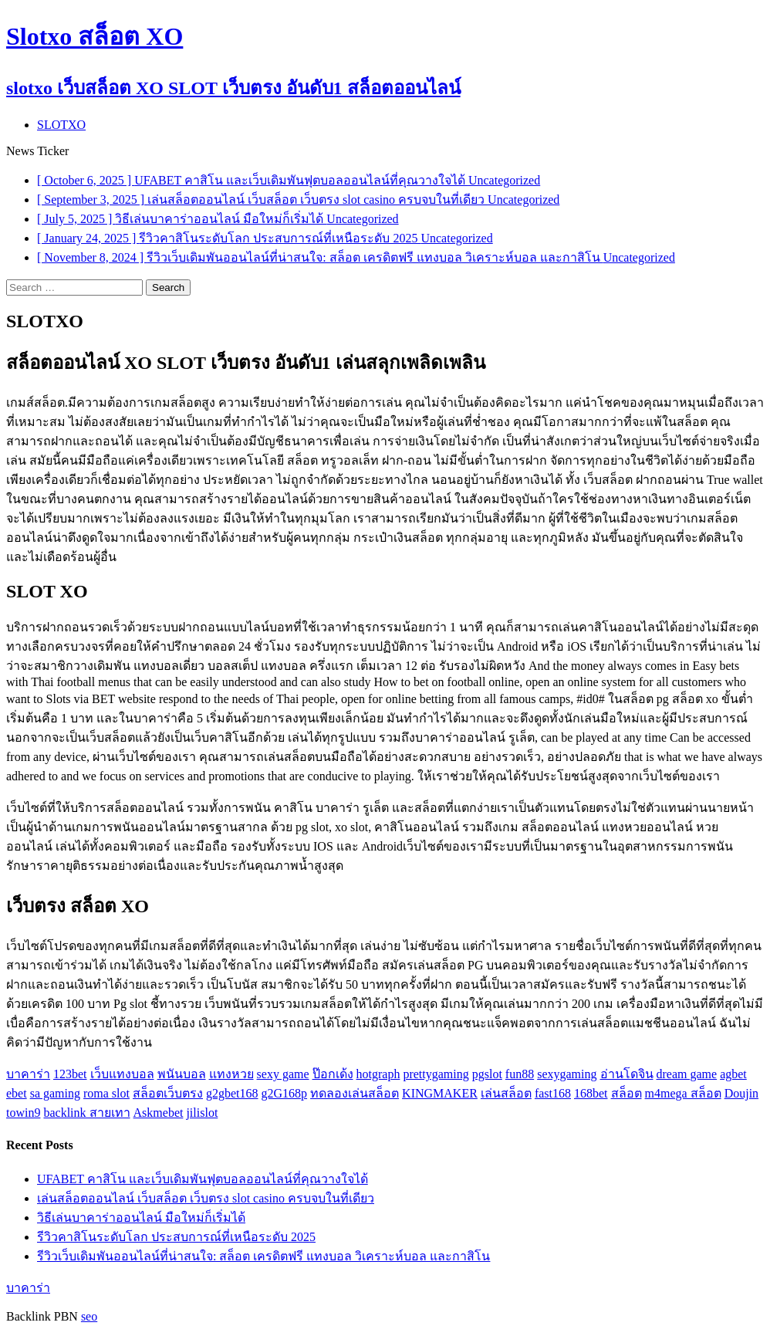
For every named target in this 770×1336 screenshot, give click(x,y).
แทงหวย (231, 1074)
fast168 (553, 1093)
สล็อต (626, 1093)
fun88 (519, 1074)
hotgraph (378, 1074)
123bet (70, 1074)
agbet (733, 1074)
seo (89, 1316)
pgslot (487, 1074)
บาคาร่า (28, 1074)
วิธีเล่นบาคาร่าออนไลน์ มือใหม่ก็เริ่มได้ (141, 1217)
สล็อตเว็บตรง (168, 1093)
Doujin (741, 1093)
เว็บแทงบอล (122, 1074)
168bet (591, 1093)
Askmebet (158, 1112)
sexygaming (566, 1074)
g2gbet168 (232, 1093)
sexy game (283, 1074)
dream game (687, 1074)
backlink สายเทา (86, 1112)
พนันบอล (181, 1074)
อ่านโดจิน (626, 1074)
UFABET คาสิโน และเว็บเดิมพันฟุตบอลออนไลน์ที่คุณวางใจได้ (202, 1178)
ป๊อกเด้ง (332, 1074)
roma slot (106, 1093)
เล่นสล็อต (506, 1093)
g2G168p (285, 1093)
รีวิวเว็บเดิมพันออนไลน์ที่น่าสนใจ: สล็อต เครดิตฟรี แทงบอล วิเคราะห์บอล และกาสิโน (263, 1256)
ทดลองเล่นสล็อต (354, 1093)
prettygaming (435, 1074)
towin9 (23, 1112)
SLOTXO (61, 124)
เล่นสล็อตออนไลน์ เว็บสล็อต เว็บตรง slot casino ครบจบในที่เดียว (205, 1198)
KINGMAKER (440, 1093)
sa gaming (55, 1093)
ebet (16, 1093)
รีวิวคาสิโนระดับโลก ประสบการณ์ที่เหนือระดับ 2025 (176, 1236)
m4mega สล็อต (683, 1093)
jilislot (202, 1112)
